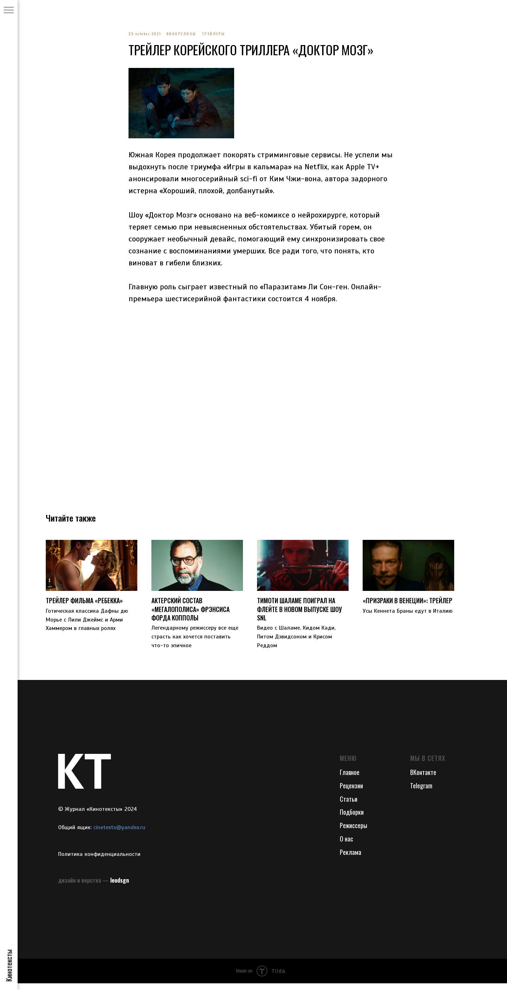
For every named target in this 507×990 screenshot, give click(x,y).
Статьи (348, 805)
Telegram (421, 791)
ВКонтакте (423, 778)
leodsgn (119, 887)
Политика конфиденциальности (99, 860)
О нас (346, 845)
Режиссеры (353, 832)
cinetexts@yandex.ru (119, 833)
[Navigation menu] (9, 10)
